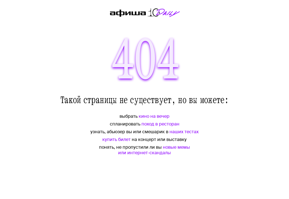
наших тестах (184, 132)
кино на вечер (154, 116)
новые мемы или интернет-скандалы (154, 150)
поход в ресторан (160, 124)
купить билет (116, 139)
